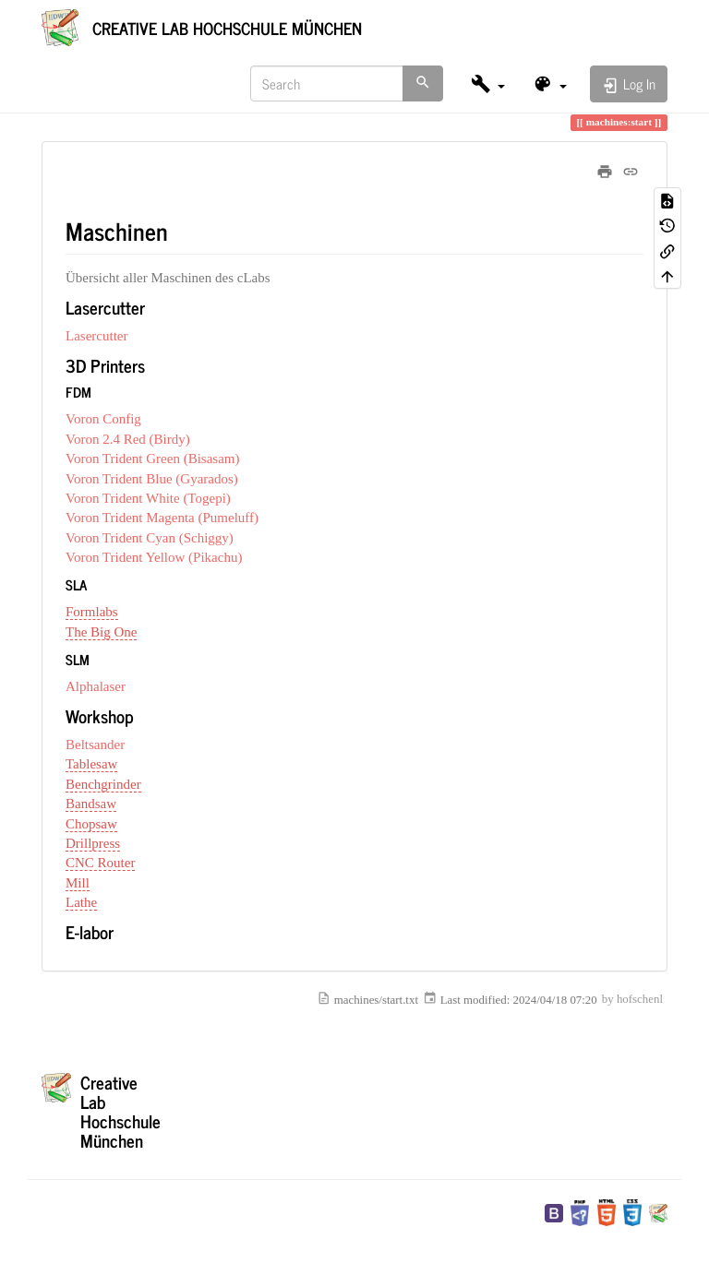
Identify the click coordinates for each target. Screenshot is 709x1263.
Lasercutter (96, 335)
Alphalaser (96, 686)
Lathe (81, 902)
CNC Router (100, 862)
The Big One (101, 632)
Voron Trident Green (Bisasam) (152, 458)
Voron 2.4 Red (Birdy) (128, 439)
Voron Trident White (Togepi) (148, 498)
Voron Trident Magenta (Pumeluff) (162, 517)
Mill (78, 883)
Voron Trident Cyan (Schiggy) (150, 537)
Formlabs (92, 611)
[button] (488, 83)
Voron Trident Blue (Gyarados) (152, 478)
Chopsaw (91, 823)
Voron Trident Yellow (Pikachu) (154, 557)
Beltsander (95, 744)
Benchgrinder (103, 784)
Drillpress (93, 843)
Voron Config (103, 418)
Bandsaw (91, 803)
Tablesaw (91, 764)
